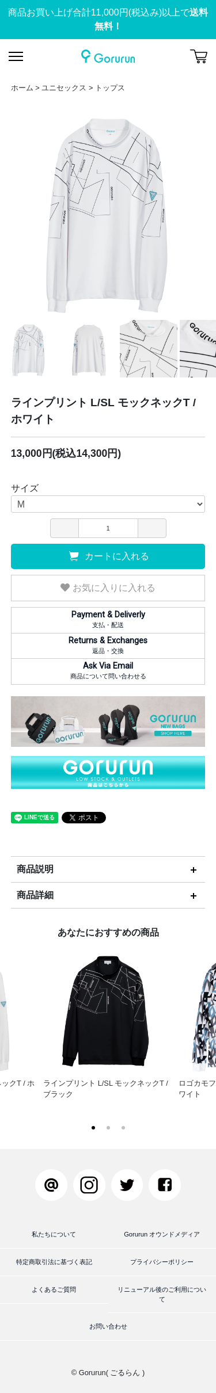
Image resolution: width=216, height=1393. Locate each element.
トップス (110, 87)
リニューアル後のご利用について (162, 1294)
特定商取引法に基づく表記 (54, 1261)
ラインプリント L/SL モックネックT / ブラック (108, 1021)
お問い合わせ (108, 1326)
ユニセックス (63, 87)
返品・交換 (108, 645)
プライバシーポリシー (162, 1261)
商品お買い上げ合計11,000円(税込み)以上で (108, 19)
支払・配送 (108, 619)
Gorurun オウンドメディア (162, 1234)
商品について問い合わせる (108, 670)
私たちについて (54, 1234)
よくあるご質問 (54, 1289)
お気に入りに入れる (107, 588)
